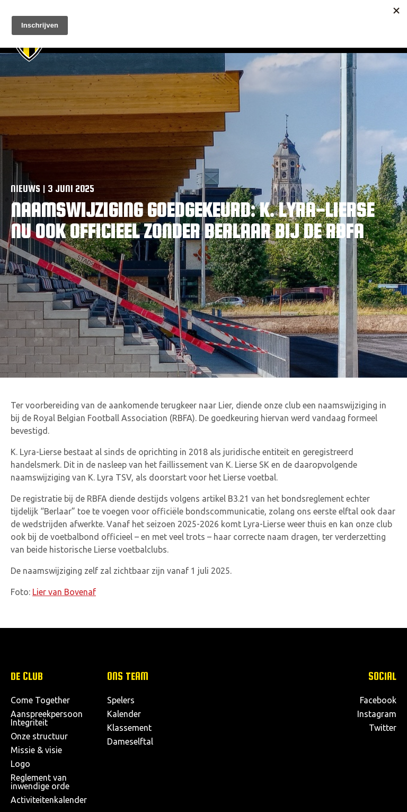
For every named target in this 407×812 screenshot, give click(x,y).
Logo (20, 764)
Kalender (124, 714)
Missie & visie (36, 750)
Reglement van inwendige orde (40, 782)
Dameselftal (130, 741)
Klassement (129, 727)
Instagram (376, 714)
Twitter (382, 727)
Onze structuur (39, 736)
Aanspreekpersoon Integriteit (47, 718)
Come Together (40, 700)
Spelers (121, 700)
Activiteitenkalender (49, 800)
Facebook (378, 700)
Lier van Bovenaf (64, 592)
